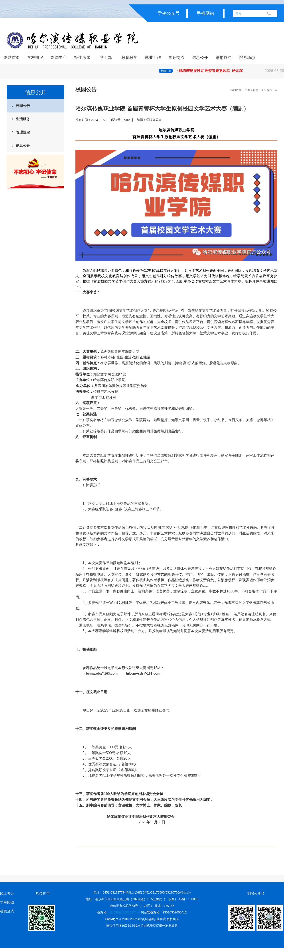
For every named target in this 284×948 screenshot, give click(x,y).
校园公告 (23, 106)
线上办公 (7, 893)
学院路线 (7, 902)
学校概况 (35, 57)
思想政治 (223, 57)
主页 (247, 90)
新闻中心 (59, 57)
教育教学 (129, 57)
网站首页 (12, 57)
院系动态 (247, 57)
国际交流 (176, 57)
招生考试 (82, 57)
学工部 (106, 57)
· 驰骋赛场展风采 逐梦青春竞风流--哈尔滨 (230, 70)
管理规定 (23, 132)
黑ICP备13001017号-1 (125, 912)
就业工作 (153, 57)
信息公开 (200, 57)
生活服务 (23, 119)
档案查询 (7, 911)
